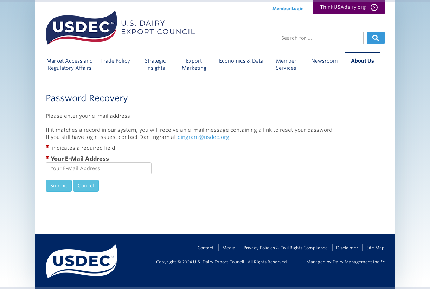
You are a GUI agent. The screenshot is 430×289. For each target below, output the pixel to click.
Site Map (375, 247)
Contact (206, 247)
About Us (362, 61)
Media (228, 247)
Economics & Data (241, 61)
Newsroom (324, 61)
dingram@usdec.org (203, 137)
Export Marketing (194, 64)
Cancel (86, 185)
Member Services (286, 64)
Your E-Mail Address (77, 158)
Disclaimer (347, 247)
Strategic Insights (155, 64)
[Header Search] (319, 38)
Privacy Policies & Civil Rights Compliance (286, 247)
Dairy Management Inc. (357, 261)
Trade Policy (115, 61)
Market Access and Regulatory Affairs (69, 64)
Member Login (288, 8)
